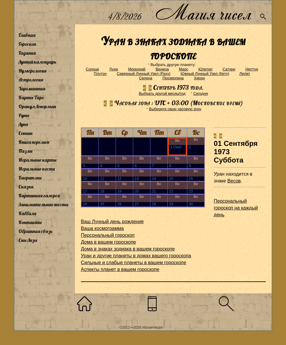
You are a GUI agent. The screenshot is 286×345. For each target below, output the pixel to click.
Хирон (199, 78)
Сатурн (229, 69)
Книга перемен (33, 142)
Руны (23, 115)
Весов (234, 180)
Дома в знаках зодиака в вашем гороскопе (128, 248)
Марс (183, 69)
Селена (145, 78)
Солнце (92, 69)
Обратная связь (35, 231)
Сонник (25, 133)
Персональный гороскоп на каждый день (236, 208)
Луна (23, 124)
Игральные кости (36, 169)
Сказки (25, 187)
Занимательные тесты (43, 204)
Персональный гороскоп (107, 235)
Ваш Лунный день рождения (112, 221)
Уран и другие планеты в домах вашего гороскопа (136, 255)
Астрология (30, 80)
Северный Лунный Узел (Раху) (144, 73)
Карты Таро (31, 97)
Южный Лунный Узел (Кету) (205, 73)
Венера (162, 69)
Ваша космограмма (102, 228)
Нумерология (32, 71)
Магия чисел (203, 12)
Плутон (100, 73)
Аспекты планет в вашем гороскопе (120, 269)
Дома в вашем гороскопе (108, 242)
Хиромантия (31, 89)
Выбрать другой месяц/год (162, 93)
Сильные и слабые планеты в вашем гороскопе (133, 262)
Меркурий (136, 69)
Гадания (27, 53)
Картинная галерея (39, 196)
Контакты (30, 222)
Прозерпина (173, 78)
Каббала (27, 213)
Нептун (252, 69)
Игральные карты (37, 160)
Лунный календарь (37, 62)
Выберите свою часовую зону (175, 109)
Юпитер (205, 69)
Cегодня (200, 93)
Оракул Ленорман (37, 106)
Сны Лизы (27, 240)
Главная (26, 35)
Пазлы (25, 151)
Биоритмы (30, 178)
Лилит (244, 73)
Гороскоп (27, 44)
